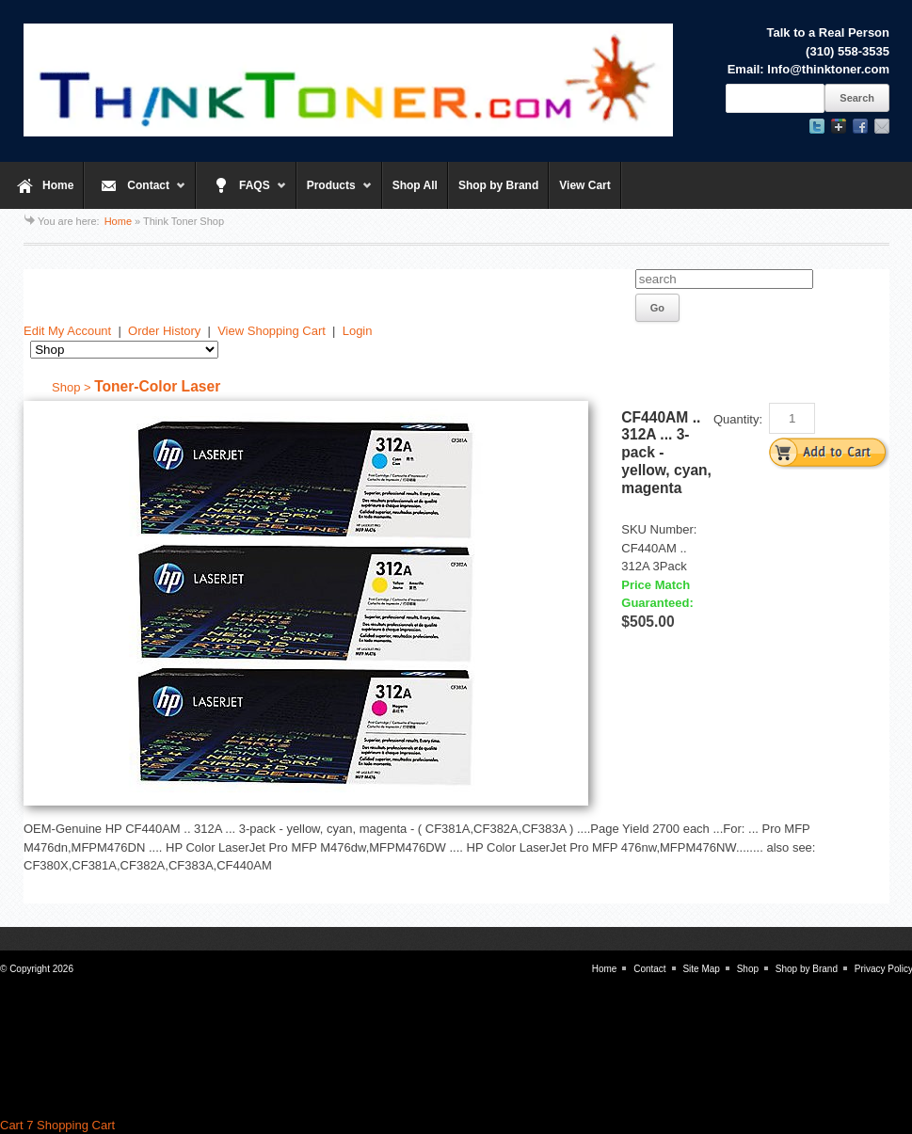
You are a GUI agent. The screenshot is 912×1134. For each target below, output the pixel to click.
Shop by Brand (498, 185)
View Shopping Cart (271, 331)
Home (57, 185)
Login (358, 331)
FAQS (241, 194)
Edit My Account (67, 331)
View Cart (584, 185)
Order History (164, 331)
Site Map (700, 969)
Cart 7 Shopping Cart (57, 1125)
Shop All (415, 185)
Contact (135, 194)
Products (334, 194)
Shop (748, 969)
